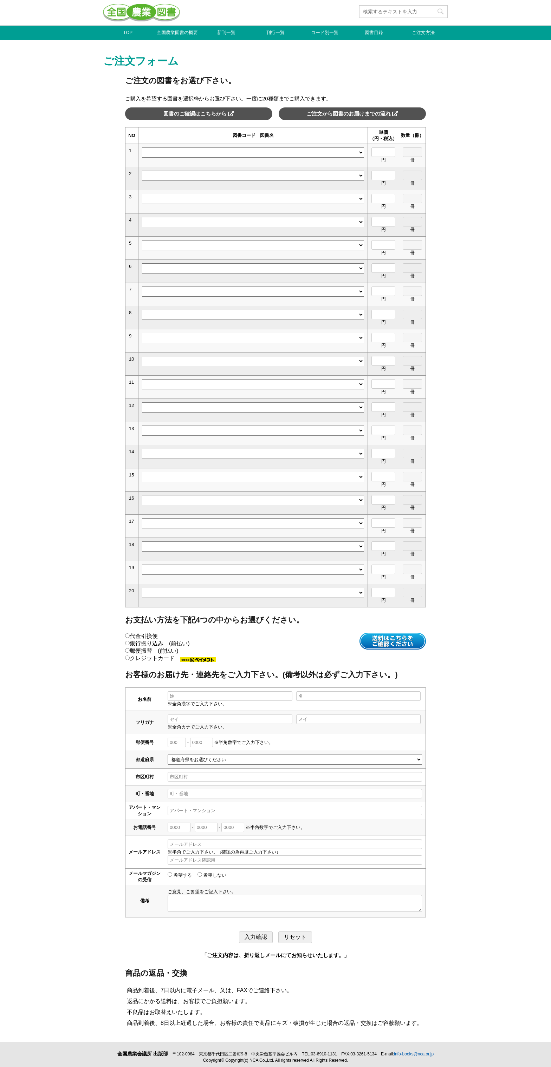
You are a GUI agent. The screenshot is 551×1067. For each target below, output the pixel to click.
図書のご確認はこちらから (198, 114)
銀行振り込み (157, 643)
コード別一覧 (324, 32)
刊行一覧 (275, 32)
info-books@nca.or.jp (414, 1054)
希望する (180, 875)
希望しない (211, 875)
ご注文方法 (423, 32)
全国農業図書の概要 (177, 32)
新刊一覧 (226, 32)
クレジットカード (170, 658)
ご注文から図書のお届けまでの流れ (352, 114)
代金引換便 (141, 636)
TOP (128, 32)
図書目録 (374, 32)
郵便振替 (152, 651)
